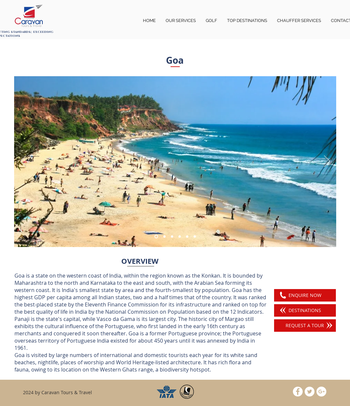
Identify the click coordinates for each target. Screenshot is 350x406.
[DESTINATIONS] (305, 310)
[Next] (327, 161)
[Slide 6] (164, 237)
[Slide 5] (187, 237)
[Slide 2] (172, 237)
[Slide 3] (195, 237)
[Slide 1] (156, 236)
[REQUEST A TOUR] (305, 325)
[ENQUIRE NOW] (305, 295)
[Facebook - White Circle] (298, 391)
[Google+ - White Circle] (321, 391)
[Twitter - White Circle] (310, 391)
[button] (299, 21)
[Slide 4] (179, 237)
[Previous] (23, 161)
